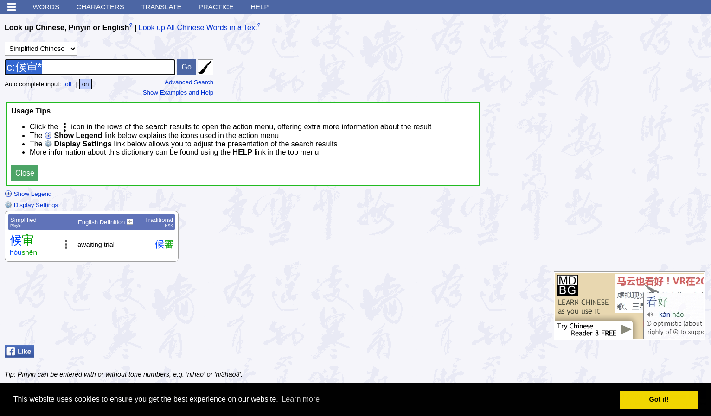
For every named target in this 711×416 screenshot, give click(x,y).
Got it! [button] (659, 399)
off (68, 84)
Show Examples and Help (178, 92)
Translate (161, 7)
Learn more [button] (301, 399)
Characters (100, 7)
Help (259, 7)
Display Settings (31, 205)
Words (45, 7)
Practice (216, 7)
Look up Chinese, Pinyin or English (67, 28)
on (85, 84)
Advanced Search (189, 82)
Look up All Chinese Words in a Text (198, 28)
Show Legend (28, 193)
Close (24, 173)
